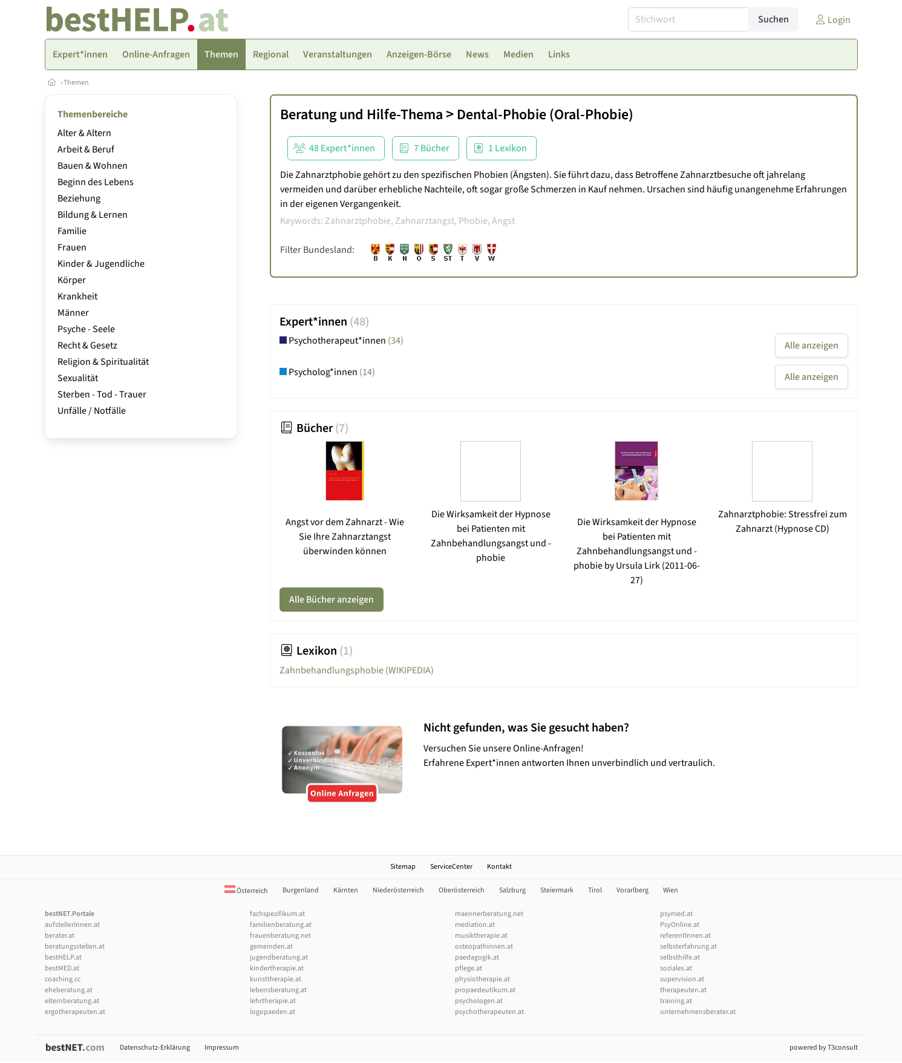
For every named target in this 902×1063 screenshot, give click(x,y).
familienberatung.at (281, 925)
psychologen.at (479, 1001)
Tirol (595, 890)
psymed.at (676, 914)
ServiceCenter (451, 867)
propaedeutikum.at (485, 990)
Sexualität (77, 378)
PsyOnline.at (679, 925)
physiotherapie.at (482, 979)
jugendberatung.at (279, 957)
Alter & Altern (84, 133)
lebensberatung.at (278, 990)
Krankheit (77, 296)
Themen (76, 82)
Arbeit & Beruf (85, 149)
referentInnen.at (685, 936)
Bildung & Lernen (92, 214)
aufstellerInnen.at (72, 925)
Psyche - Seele (86, 329)
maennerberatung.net (489, 914)
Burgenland (301, 890)
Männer (73, 312)
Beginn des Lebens (95, 182)
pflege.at (468, 968)
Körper (71, 280)
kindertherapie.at (277, 968)
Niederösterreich (398, 890)
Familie (72, 231)
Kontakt (499, 867)
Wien (670, 890)
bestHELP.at (63, 957)
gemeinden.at (271, 946)
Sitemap (403, 867)
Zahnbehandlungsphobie (356, 670)
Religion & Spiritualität (103, 361)
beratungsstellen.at (75, 946)
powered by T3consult (823, 1047)
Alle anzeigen (811, 345)
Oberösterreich (462, 890)
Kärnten (345, 890)
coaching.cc (62, 979)
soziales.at (676, 968)
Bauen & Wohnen (92, 165)
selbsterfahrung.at (688, 946)
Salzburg (512, 890)
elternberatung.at (72, 1001)
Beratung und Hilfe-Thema (361, 114)
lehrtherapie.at (273, 1001)
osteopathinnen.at (484, 946)
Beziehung (78, 198)
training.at (676, 1001)
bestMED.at (62, 968)
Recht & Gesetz (87, 345)
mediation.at (475, 925)
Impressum (221, 1047)
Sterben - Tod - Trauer (101, 394)
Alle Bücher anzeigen (331, 599)
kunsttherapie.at (275, 979)
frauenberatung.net (280, 936)
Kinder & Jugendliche (101, 263)
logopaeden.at (272, 1012)
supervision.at (682, 979)
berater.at (59, 936)
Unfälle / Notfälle (91, 410)
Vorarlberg (632, 890)
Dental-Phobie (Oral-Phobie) (545, 114)
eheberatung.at (69, 990)
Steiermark (557, 890)
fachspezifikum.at (277, 914)
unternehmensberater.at (698, 1012)
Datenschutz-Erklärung (155, 1047)
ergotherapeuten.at (75, 1012)
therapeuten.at (683, 990)
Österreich (246, 891)
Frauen (72, 247)
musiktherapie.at (481, 936)
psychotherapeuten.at (489, 1012)
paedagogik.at (477, 957)
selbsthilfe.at (680, 957)
